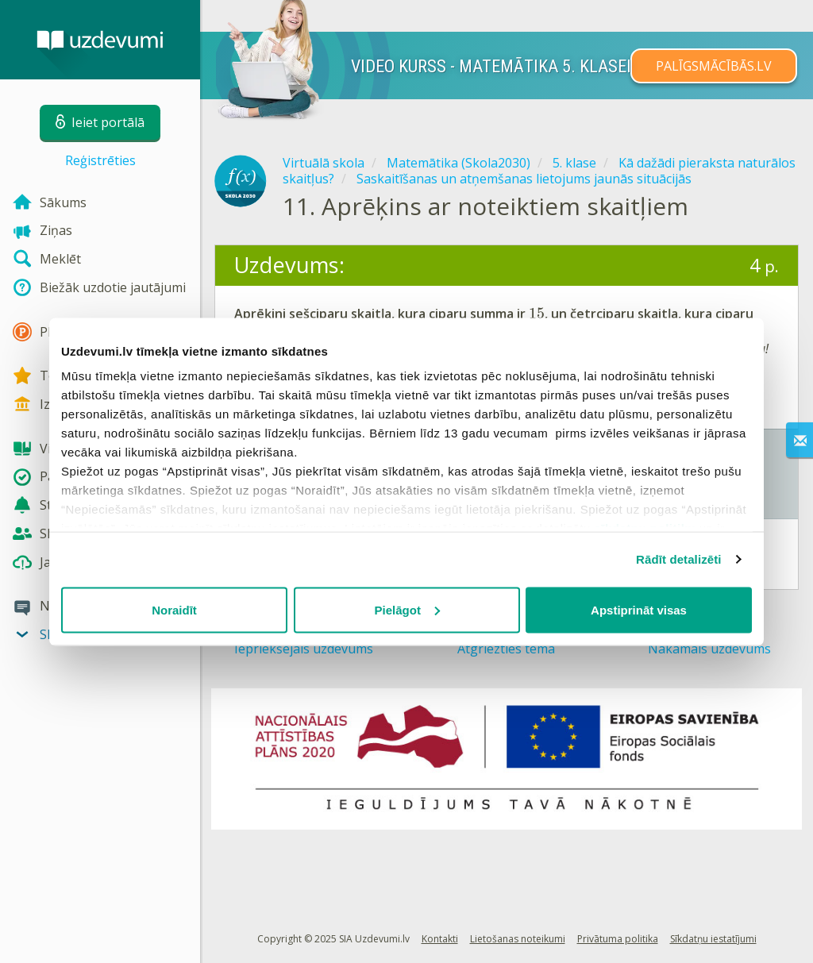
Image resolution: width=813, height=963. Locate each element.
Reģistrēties (100, 160)
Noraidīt (174, 609)
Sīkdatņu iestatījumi (713, 939)
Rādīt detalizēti (678, 559)
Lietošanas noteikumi (517, 939)
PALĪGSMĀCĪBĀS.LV (714, 66)
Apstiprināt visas (639, 609)
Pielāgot (407, 609)
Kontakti (440, 939)
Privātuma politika (617, 939)
